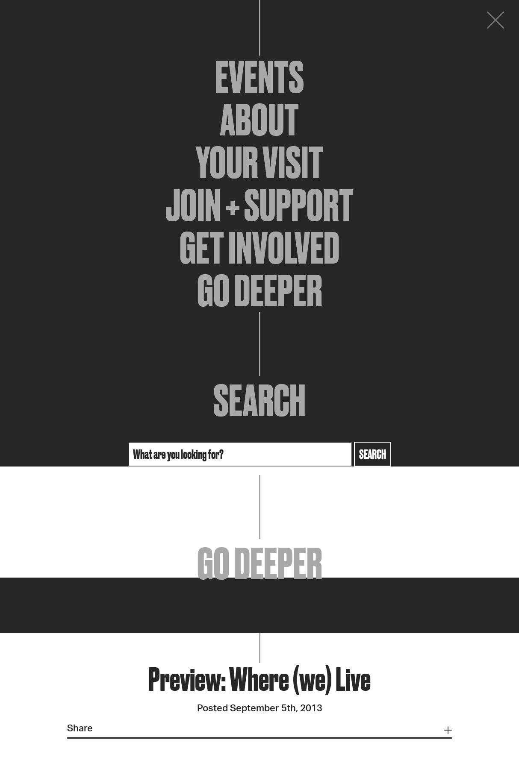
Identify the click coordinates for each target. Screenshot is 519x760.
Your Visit (259, 162)
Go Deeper (259, 290)
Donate (443, 22)
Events (259, 77)
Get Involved (259, 247)
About (259, 119)
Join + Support (259, 205)
